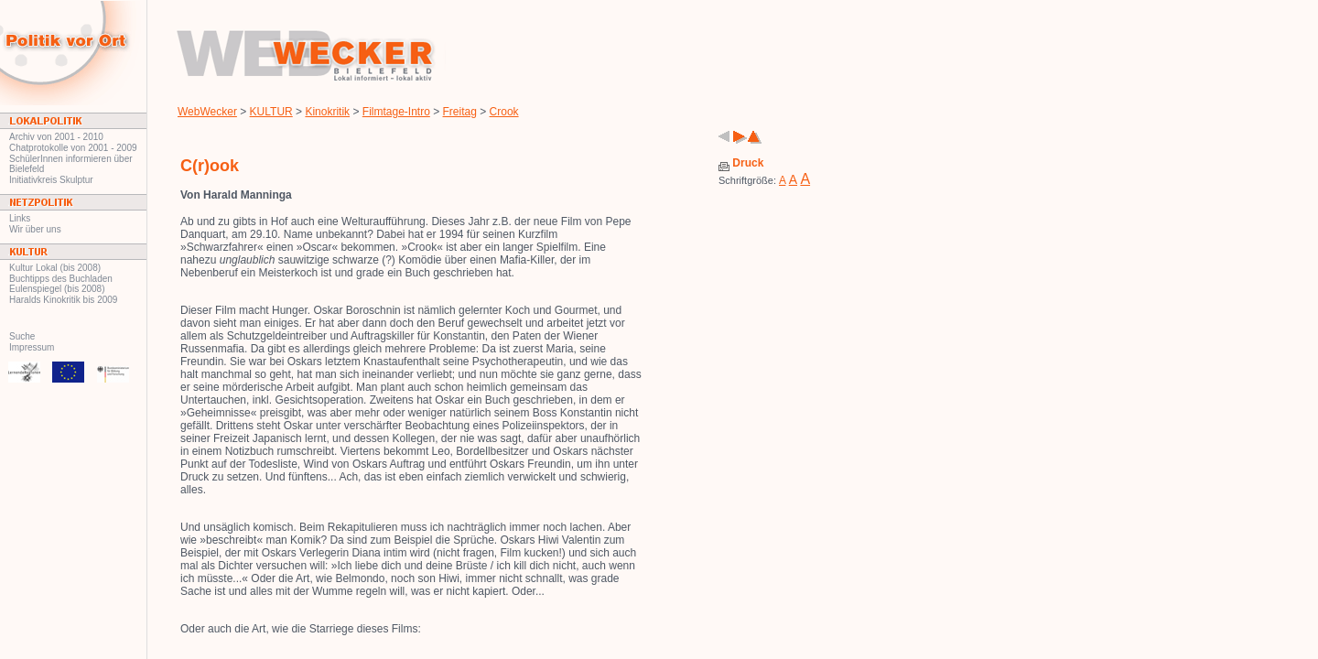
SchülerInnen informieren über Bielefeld (71, 164)
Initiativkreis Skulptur (51, 180)
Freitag (460, 111)
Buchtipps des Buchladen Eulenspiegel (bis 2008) (61, 284)
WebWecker (207, 111)
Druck (740, 163)
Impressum (31, 347)
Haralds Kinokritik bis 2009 (63, 300)
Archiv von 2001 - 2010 (56, 137)
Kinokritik (327, 111)
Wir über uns (35, 229)
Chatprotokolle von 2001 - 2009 (73, 148)
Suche (22, 336)
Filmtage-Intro (396, 111)
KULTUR (271, 111)
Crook (504, 111)
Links (19, 218)
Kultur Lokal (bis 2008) (55, 268)
